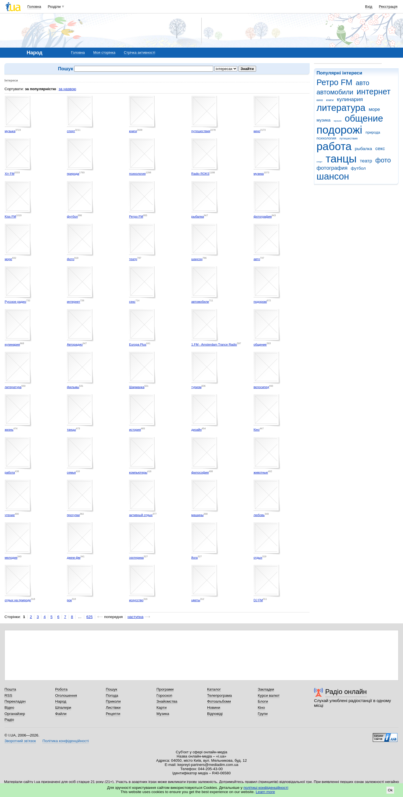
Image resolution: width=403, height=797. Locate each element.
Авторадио (75, 344)
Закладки (266, 689)
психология (326, 138)
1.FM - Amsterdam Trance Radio (214, 344)
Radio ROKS (200, 173)
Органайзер (14, 714)
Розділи (54, 6)
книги (330, 100)
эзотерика (136, 557)
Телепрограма (219, 695)
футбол (358, 168)
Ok (390, 790)
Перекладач (14, 701)
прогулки (73, 515)
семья (71, 472)
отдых (258, 557)
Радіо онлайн (346, 691)
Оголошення (66, 695)
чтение (10, 515)
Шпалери (63, 707)
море (374, 109)
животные (261, 472)
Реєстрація (388, 6)
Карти (161, 707)
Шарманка (136, 387)
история (135, 429)
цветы (195, 600)
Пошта (10, 689)
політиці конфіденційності (265, 788)
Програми (165, 689)
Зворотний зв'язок (20, 741)
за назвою (67, 89)
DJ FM (258, 600)
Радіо (9, 719)
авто (362, 83)
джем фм (73, 557)
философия (200, 472)
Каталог (214, 689)
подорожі (339, 130)
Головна (34, 6)
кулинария (350, 99)
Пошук (111, 689)
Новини (213, 707)
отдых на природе (18, 600)
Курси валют (269, 695)
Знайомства (166, 701)
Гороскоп (164, 695)
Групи (263, 714)
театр (366, 161)
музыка (337, 121)
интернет (373, 91)
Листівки (113, 707)
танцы (341, 159)
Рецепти (113, 714)
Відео (9, 707)
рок (69, 600)
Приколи (113, 701)
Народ (60, 701)
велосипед (261, 387)
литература (341, 107)
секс (380, 148)
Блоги (263, 701)
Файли (61, 714)
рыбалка (363, 148)
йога (194, 557)
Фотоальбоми (219, 701)
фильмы (73, 387)
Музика (162, 714)
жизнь (9, 429)
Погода (112, 695)
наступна (136, 617)
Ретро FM (334, 82)
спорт (319, 161)
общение (364, 118)
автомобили (335, 92)
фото (383, 160)
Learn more (265, 792)
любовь (259, 515)
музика (324, 120)
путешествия (348, 138)
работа (334, 146)
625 (89, 617)
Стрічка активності (139, 52)
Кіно (257, 429)
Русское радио (15, 301)
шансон (333, 176)
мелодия (11, 557)
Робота (61, 689)
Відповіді (215, 714)
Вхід (368, 6)
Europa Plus (137, 344)
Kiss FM (10, 216)
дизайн (196, 429)
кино (320, 100)
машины (197, 515)
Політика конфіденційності (66, 741)
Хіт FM (10, 173)
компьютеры (138, 472)
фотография (332, 168)
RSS (8, 695)
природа (372, 132)
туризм (196, 387)
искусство (136, 600)
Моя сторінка (104, 52)
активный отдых (141, 515)
